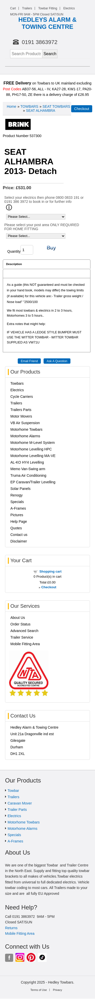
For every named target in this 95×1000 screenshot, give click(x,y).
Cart (13, 8)
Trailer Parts (17, 810)
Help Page (18, 521)
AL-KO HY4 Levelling (27, 462)
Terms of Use (38, 990)
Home (11, 106)
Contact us (18, 535)
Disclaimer (18, 541)
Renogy (16, 495)
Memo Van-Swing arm (27, 469)
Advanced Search (24, 631)
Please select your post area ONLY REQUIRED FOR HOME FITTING (41, 227)
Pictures (16, 515)
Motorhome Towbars (26, 429)
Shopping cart (50, 571)
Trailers (27, 8)
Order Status (20, 624)
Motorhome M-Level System (32, 443)
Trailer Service (21, 637)
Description (14, 264)
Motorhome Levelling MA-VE (32, 456)
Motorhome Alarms (25, 436)
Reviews (11, 273)
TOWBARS (29, 106)
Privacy (57, 990)
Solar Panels (20, 489)
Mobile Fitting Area (25, 644)
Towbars (17, 383)
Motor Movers (21, 416)
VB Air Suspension (25, 423)
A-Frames (18, 508)
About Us (17, 618)
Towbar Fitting (47, 8)
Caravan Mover (20, 803)
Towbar (13, 791)
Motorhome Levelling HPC (31, 449)
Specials (17, 502)
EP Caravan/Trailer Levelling (32, 482)
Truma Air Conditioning (28, 475)
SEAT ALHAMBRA (40, 110)
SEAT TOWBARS (56, 106)
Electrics (69, 8)
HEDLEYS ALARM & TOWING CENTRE (47, 23)
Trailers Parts (20, 410)
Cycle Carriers (21, 397)
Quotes (16, 528)
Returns (11, 928)
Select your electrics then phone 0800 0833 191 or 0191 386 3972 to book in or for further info (44, 199)
